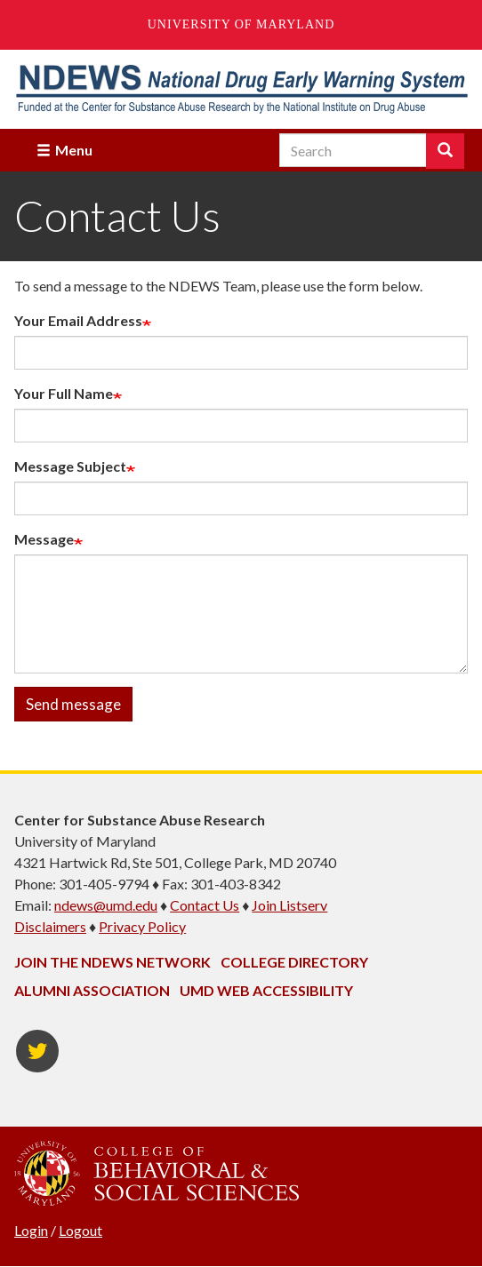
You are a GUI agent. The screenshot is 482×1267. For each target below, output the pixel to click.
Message (44, 538)
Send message (73, 704)
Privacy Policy (142, 926)
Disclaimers (50, 926)
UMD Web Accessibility (266, 990)
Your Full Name (63, 393)
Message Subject (70, 466)
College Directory (294, 961)
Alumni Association (92, 990)
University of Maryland (241, 24)
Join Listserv (289, 904)
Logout (80, 1230)
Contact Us (204, 904)
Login (31, 1230)
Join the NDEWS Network (112, 961)
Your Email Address (78, 320)
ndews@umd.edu (105, 904)
